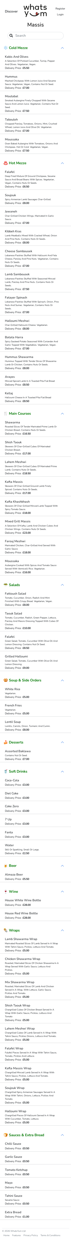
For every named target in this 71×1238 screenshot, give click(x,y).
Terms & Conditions (50, 1235)
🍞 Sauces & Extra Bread (23, 1135)
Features (16, 1235)
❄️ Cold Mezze (15, 47)
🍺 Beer (9, 865)
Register (60, 8)
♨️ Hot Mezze (14, 163)
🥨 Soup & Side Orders (22, 680)
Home (6, 1235)
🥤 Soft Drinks (15, 771)
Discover (11, 11)
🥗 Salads (11, 584)
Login (60, 14)
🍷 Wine (10, 891)
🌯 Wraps (11, 930)
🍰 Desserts (13, 742)
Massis (35, 24)
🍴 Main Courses (17, 413)
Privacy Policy (30, 1235)
